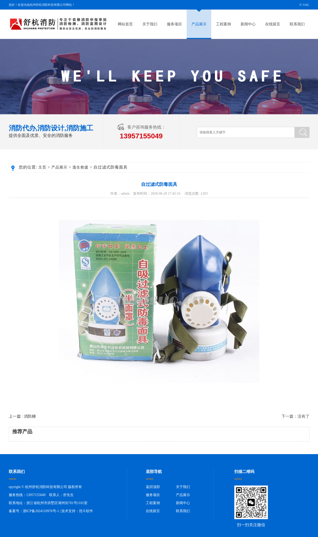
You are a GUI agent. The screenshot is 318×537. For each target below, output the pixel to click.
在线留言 (272, 24)
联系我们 (297, 24)
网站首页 (125, 24)
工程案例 (223, 24)
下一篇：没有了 (295, 416)
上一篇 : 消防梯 (22, 416)
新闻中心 (248, 24)
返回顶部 (153, 487)
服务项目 (174, 24)
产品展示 (198, 24)
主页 (42, 167)
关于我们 (149, 24)
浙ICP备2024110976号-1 (41, 511)
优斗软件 (86, 511)
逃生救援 (80, 167)
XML (306, 5)
